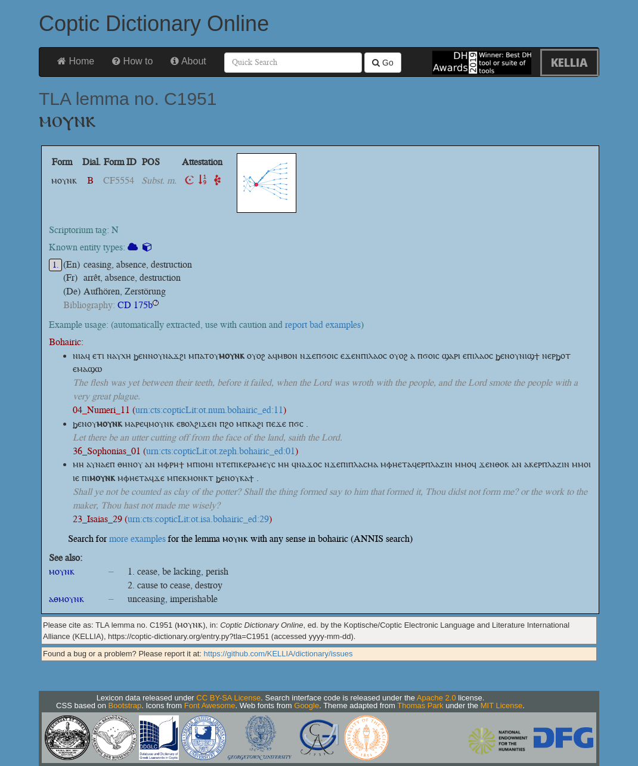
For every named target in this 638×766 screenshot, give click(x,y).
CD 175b (135, 305)
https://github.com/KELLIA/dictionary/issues (278, 653)
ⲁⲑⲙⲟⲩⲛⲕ (66, 599)
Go (383, 62)
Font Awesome (210, 705)
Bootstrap (125, 705)
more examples (137, 538)
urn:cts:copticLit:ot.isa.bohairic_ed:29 (198, 519)
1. (55, 265)
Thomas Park (420, 705)
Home (75, 61)
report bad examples (323, 324)
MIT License (502, 705)
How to (132, 61)
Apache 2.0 (436, 697)
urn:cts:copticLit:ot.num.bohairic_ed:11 (209, 410)
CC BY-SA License (228, 697)
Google (306, 705)
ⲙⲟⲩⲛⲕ (62, 571)
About (188, 61)
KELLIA (569, 62)
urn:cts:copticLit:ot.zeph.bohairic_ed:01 (220, 451)
